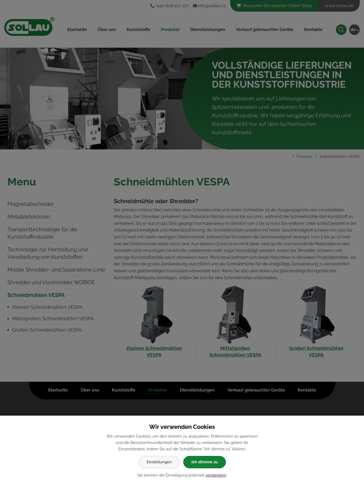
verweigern (215, 475)
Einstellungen (159, 462)
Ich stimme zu (204, 462)
